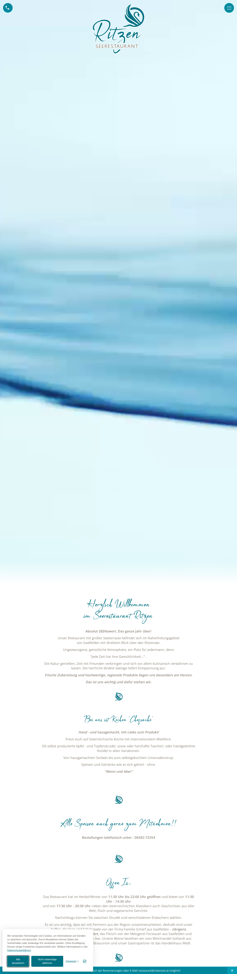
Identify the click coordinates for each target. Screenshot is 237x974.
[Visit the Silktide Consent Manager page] (84, 961)
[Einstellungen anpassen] (72, 961)
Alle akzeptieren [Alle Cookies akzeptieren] (18, 961)
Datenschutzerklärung (19, 950)
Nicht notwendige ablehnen (47, 961)
